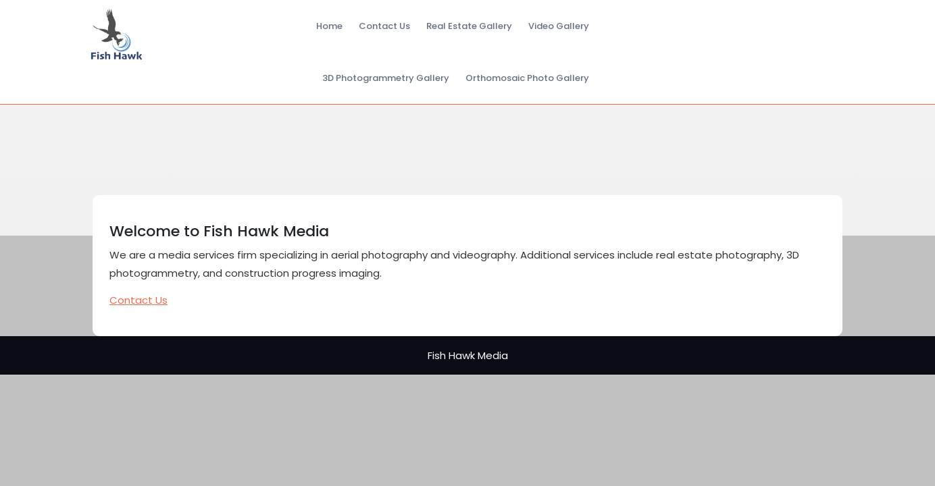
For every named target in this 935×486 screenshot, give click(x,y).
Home (329, 26)
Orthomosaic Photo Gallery (527, 78)
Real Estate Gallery (469, 26)
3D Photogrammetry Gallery (385, 78)
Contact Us (384, 26)
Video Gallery (558, 26)
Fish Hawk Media (468, 355)
